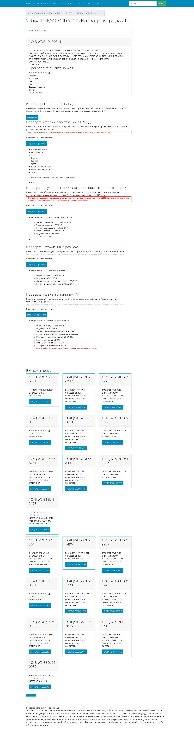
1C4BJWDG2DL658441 (76, 488)
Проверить (32, 117)
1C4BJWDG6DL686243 (112, 611)
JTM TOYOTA (56, 3)
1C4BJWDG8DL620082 (40, 687)
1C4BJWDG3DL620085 (40, 442)
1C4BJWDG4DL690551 (40, 401)
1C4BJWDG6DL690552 (40, 652)
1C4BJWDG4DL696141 (93, 13)
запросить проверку (36, 143)
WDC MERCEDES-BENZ (72, 3)
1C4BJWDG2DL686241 (40, 488)
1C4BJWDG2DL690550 (112, 442)
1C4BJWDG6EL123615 (76, 652)
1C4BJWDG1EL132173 (39, 529)
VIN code (59, 13)
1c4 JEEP (68, 13)
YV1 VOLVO (96, 3)
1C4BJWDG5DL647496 (76, 564)
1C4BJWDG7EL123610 (112, 652)
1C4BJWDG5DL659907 (112, 570)
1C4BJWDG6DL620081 (40, 605)
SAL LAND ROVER (43, 3)
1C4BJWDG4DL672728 (112, 407)
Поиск (162, 3)
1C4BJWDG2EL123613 (76, 448)
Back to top (31, 695)
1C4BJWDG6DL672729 (76, 611)
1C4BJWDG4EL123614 (39, 570)
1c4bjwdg (78, 13)
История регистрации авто (40, 13)
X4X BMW (86, 3)
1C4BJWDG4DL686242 (76, 407)
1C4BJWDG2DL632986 (112, 483)
